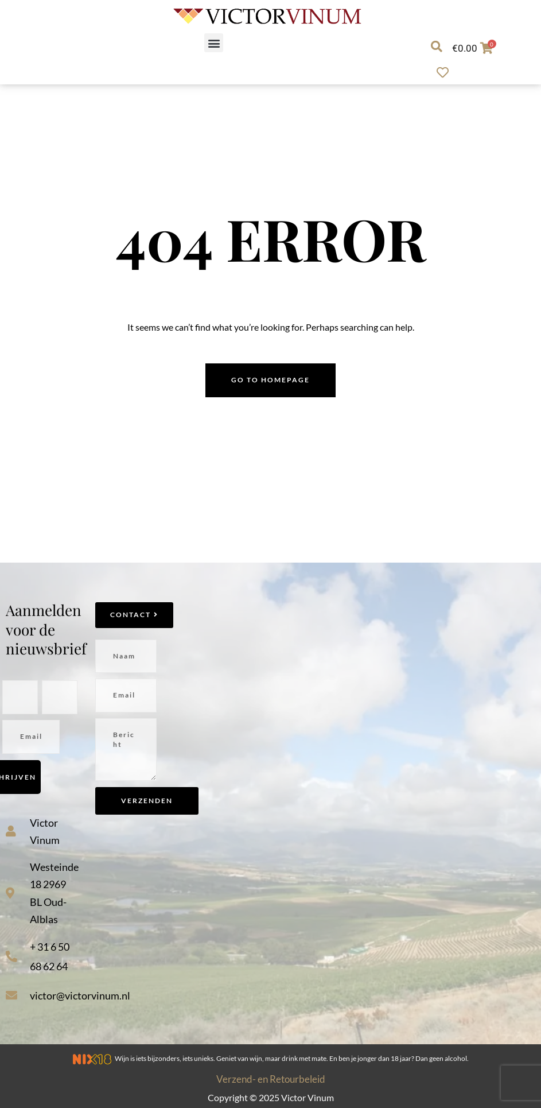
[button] (213, 42)
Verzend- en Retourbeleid (270, 1079)
